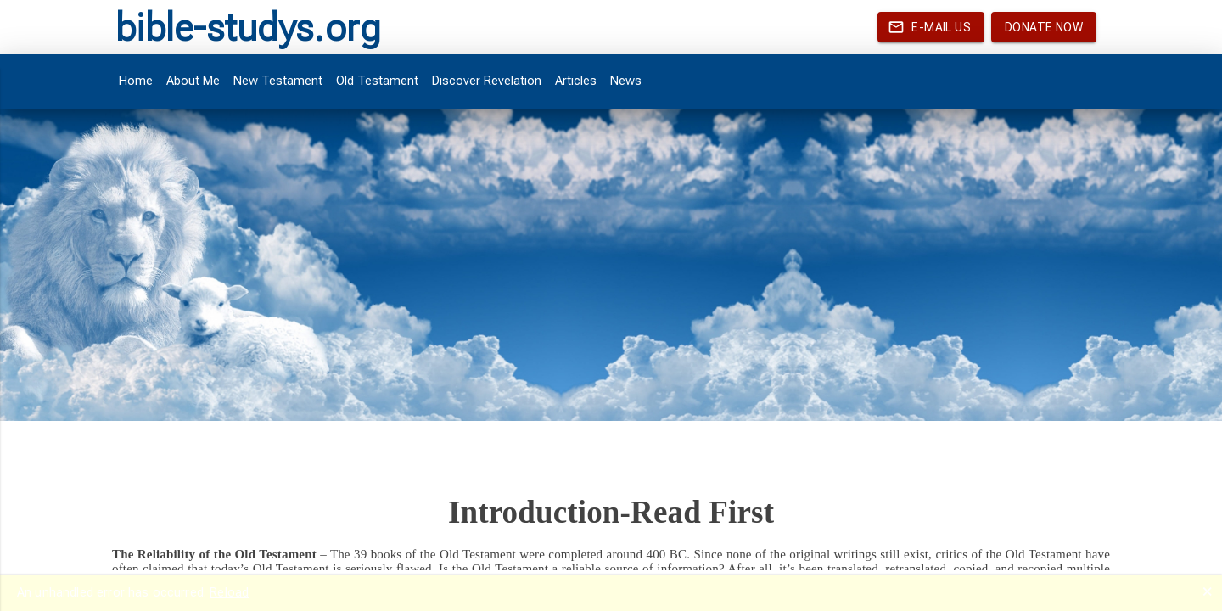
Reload (229, 592)
